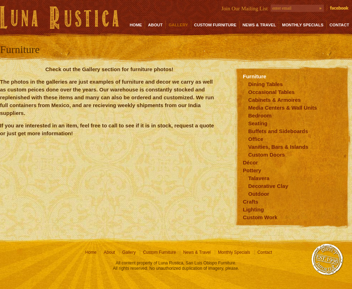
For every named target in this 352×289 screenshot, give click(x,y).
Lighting (253, 209)
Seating (257, 123)
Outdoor (258, 194)
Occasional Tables (271, 92)
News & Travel (259, 25)
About (155, 25)
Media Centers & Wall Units (282, 108)
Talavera (259, 178)
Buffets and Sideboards (278, 131)
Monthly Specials (302, 25)
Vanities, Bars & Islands (278, 147)
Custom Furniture (215, 25)
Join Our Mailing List (245, 8)
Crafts (250, 202)
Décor (250, 162)
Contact (339, 25)
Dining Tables (265, 84)
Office (255, 139)
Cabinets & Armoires (274, 100)
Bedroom (260, 115)
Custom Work (260, 217)
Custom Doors (266, 155)
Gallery (178, 25)
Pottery (252, 170)
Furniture (254, 76)
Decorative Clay (268, 186)
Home (136, 25)
